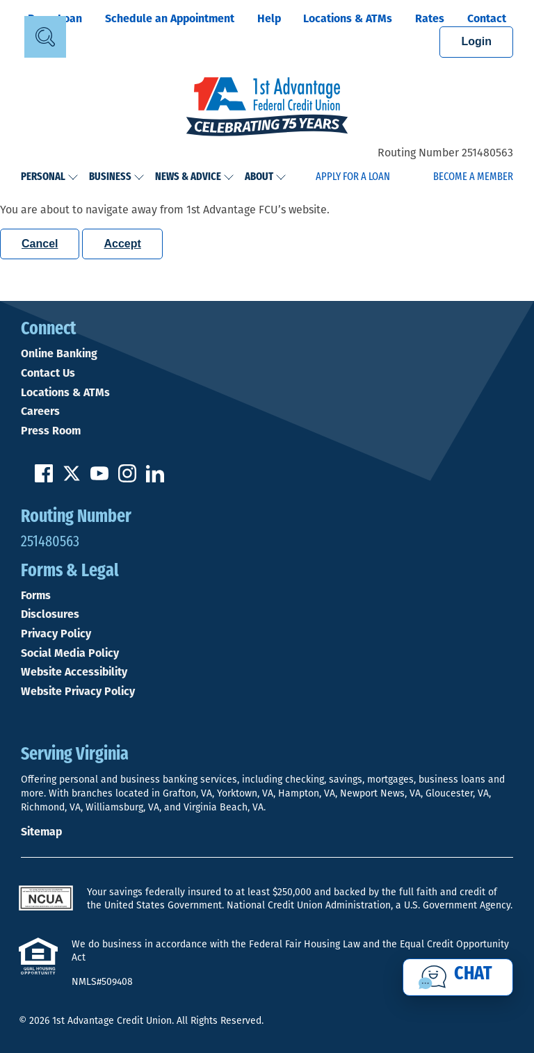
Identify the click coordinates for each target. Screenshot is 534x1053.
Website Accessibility (74, 672)
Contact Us (48, 373)
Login (476, 41)
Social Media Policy (70, 653)
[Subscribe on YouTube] (99, 478)
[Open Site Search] (45, 37)
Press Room (51, 431)
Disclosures (50, 614)
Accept (122, 244)
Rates (429, 18)
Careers (40, 411)
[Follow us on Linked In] (155, 478)
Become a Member (473, 177)
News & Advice (194, 177)
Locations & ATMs (347, 18)
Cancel (40, 244)
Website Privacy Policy (78, 691)
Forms (36, 595)
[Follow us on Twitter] (72, 478)
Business (117, 177)
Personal (50, 177)
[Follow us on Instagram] (127, 478)
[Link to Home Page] (267, 108)
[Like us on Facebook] (44, 478)
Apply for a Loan (353, 177)
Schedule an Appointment (169, 18)
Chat (473, 974)
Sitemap (41, 831)
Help (269, 18)
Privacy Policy (56, 634)
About (265, 177)
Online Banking (59, 354)
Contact (486, 18)
